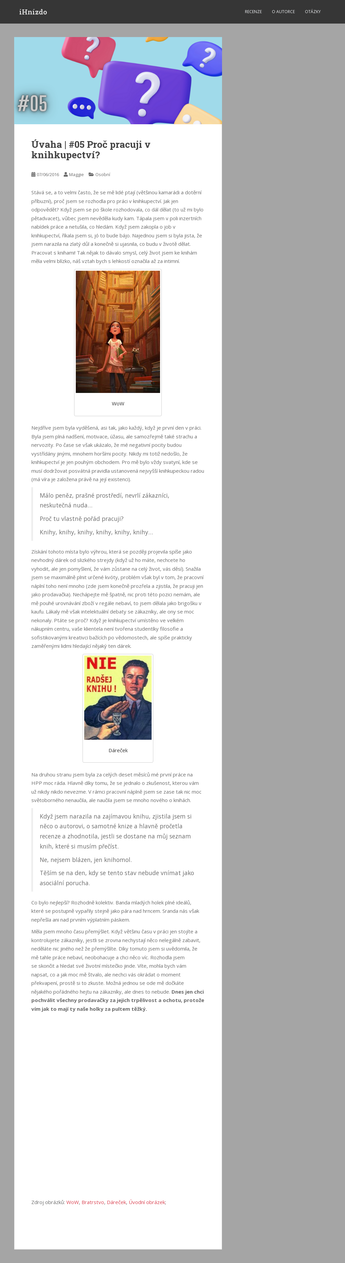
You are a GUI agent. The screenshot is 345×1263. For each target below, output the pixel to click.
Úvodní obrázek (147, 1202)
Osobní (102, 174)
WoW (72, 1202)
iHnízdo (33, 11)
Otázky (313, 11)
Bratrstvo (93, 1202)
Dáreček (116, 1202)
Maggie (76, 174)
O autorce (283, 11)
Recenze (253, 11)
